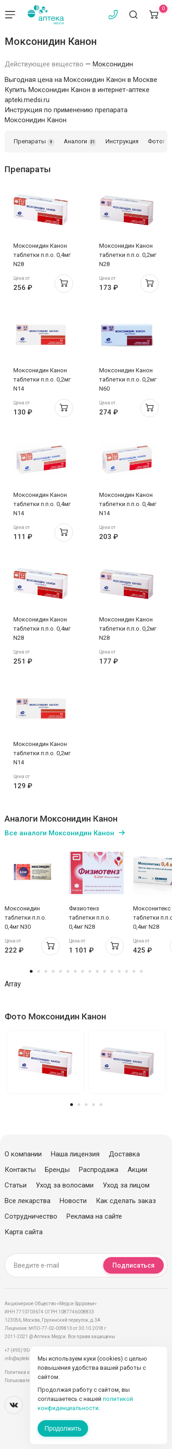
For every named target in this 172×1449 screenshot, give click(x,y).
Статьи (16, 1185)
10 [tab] (97, 971)
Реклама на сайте (94, 1216)
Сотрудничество (31, 1216)
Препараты (34, 142)
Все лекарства (27, 1201)
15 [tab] (134, 971)
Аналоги (80, 142)
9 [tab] (90, 971)
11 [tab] (104, 971)
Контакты (20, 1170)
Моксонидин (113, 64)
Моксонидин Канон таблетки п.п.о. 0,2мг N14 (42, 379)
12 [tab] (112, 971)
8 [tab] (82, 971)
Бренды (57, 1170)
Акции (137, 1170)
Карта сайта (24, 1232)
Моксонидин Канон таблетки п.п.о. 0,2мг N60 (127, 379)
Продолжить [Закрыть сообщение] (62, 1428)
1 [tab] (31, 971)
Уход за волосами (65, 1185)
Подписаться (133, 1265)
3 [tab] (45, 971)
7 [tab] (75, 971)
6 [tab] (68, 971)
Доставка (124, 1154)
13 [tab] (119, 971)
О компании (23, 1154)
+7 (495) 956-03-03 (25, 1350)
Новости (73, 1201)
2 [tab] (38, 971)
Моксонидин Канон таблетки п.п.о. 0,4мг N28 (42, 254)
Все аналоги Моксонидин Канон (59, 833)
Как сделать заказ (126, 1201)
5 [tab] (60, 971)
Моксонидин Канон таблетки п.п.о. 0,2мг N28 (127, 254)
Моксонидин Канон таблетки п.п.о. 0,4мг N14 (42, 504)
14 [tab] (126, 971)
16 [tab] (141, 971)
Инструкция (122, 141)
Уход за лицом (126, 1185)
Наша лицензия (75, 1154)
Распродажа (98, 1170)
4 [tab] (53, 971)
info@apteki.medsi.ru (27, 1358)
